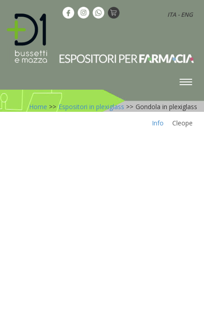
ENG (187, 14)
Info (158, 123)
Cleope (182, 123)
